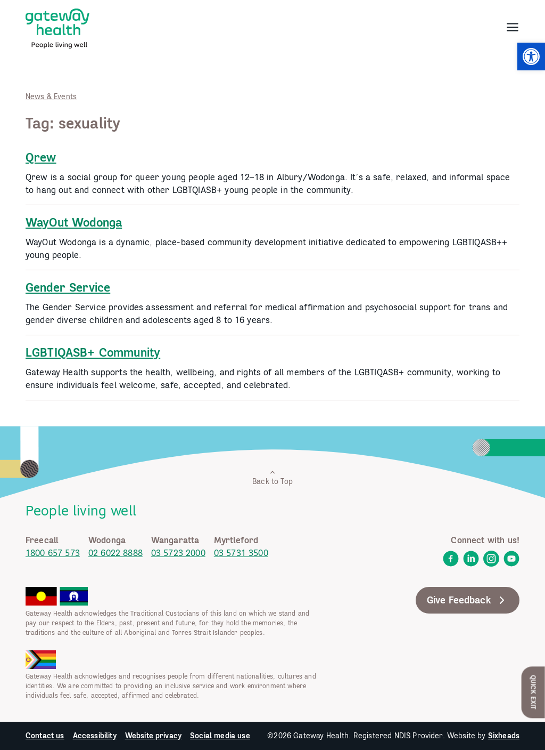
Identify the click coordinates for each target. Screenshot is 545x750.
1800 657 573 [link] (53, 552)
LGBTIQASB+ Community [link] (93, 352)
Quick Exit (534, 692)
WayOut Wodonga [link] (74, 222)
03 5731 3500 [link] (241, 552)
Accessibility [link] (95, 735)
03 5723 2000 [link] (178, 552)
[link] (531, 56)
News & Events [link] (51, 96)
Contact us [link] (45, 735)
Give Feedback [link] (467, 600)
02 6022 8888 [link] (115, 552)
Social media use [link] (220, 735)
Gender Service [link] (68, 287)
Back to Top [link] (272, 477)
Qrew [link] (41, 157)
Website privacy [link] (153, 735)
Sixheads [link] (503, 735)
